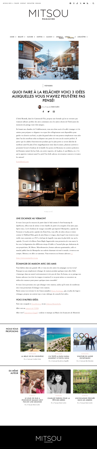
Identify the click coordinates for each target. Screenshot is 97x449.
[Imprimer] (54, 111)
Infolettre (30, 3)
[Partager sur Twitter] (48, 111)
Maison (49, 37)
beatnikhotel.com (22, 162)
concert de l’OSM (32, 308)
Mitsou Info (7, 3)
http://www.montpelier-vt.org (27, 258)
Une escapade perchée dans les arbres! (85, 399)
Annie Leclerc (55, 107)
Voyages (48, 86)
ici (71, 254)
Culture (30, 37)
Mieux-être (81, 37)
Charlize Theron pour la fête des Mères (59, 399)
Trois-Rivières (36, 304)
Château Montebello (53, 304)
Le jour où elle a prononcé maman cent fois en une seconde (32, 400)
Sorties (40, 37)
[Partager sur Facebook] (43, 111)
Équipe (16, 3)
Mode (12, 37)
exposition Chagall (31, 313)
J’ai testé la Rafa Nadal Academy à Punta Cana (58, 357)
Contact (23, 3)
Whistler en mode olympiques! (85, 357)
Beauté (20, 37)
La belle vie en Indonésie (32, 356)
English (38, 3)
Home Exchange (57, 291)
